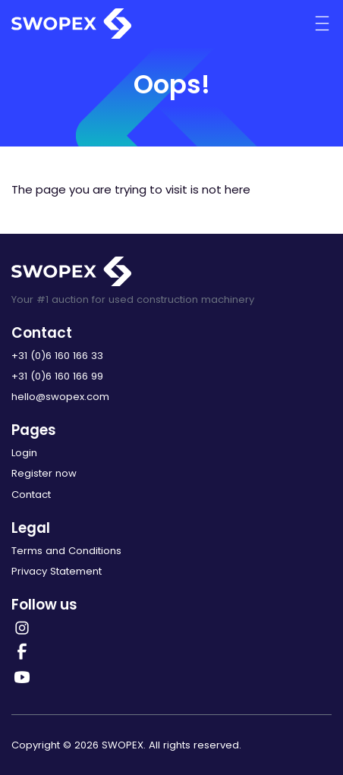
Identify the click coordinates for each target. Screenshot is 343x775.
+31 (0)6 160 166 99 (57, 376)
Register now (44, 473)
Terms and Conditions (66, 550)
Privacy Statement (56, 571)
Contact (31, 494)
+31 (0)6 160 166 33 (57, 355)
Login (24, 453)
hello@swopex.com (60, 396)
